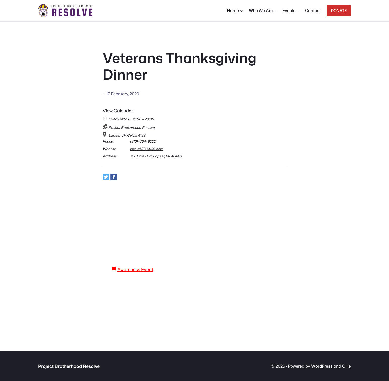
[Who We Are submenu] (275, 10)
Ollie (346, 366)
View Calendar (118, 110)
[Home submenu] (241, 10)
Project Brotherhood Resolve (132, 127)
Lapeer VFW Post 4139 (127, 135)
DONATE (339, 10)
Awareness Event (135, 269)
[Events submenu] (298, 10)
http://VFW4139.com (146, 149)
